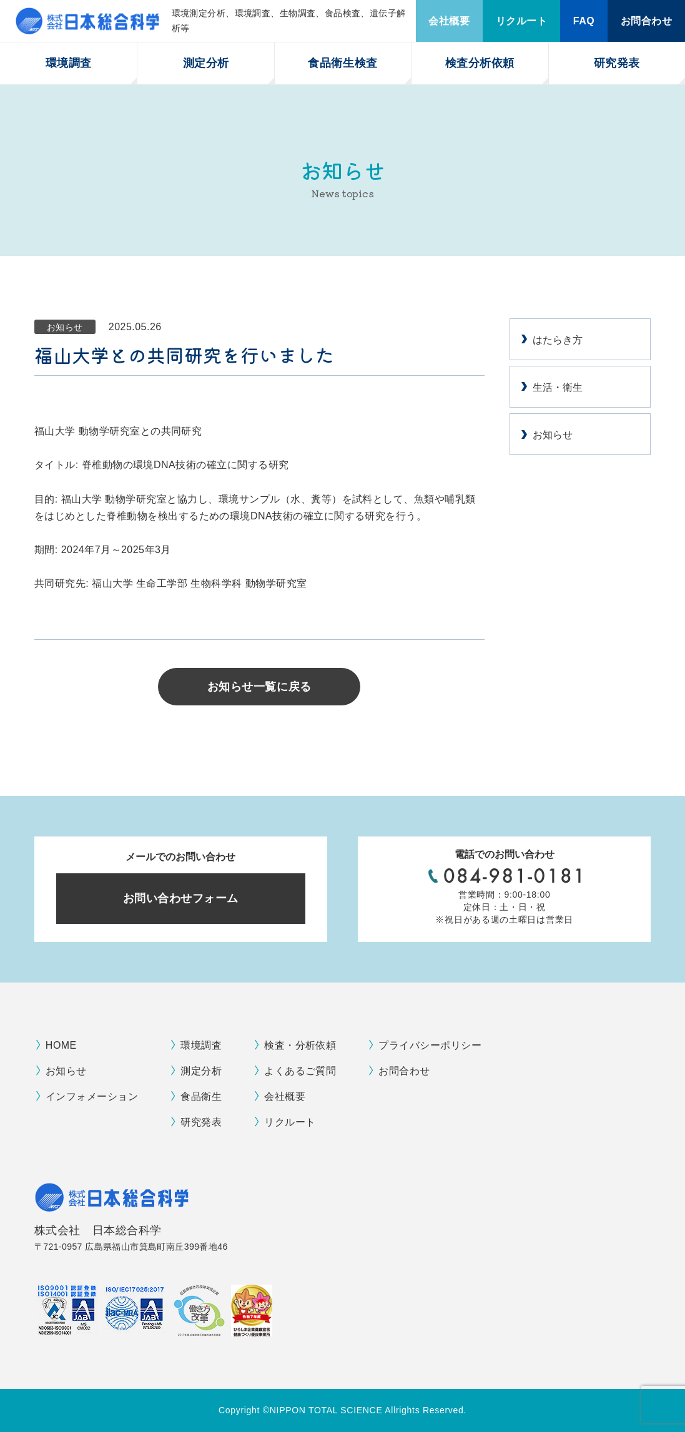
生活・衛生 (558, 387)
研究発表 (617, 63)
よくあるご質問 (300, 1071)
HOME (61, 1045)
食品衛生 (201, 1096)
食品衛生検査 (342, 63)
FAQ (583, 21)
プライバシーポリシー (429, 1045)
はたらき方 (558, 340)
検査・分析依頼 (300, 1045)
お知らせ (553, 434)
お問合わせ (646, 21)
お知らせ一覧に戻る (259, 686)
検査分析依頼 (480, 63)
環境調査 (69, 63)
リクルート (521, 21)
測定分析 (206, 63)
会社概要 (449, 21)
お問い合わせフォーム (181, 898)
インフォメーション (92, 1096)
